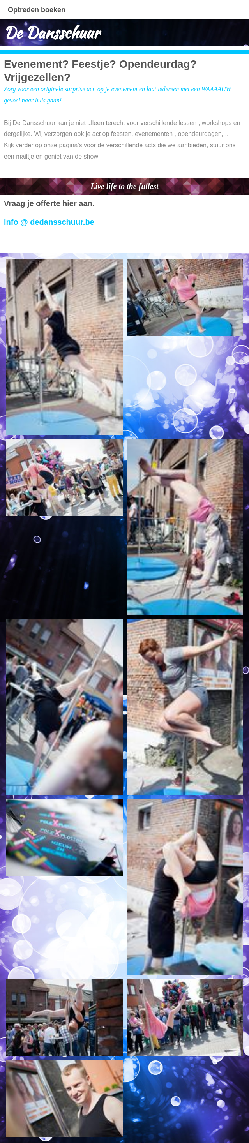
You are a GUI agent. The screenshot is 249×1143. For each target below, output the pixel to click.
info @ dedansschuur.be (49, 222)
